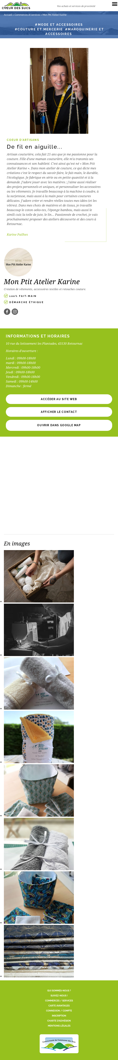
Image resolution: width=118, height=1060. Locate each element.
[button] (59, 412)
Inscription (59, 1015)
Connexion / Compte (59, 1010)
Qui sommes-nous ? (59, 990)
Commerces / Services (59, 1000)
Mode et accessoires (60, 24)
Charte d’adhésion (59, 1020)
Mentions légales (59, 1025)
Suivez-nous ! (59, 995)
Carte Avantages (59, 1005)
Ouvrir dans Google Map (59, 425)
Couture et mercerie (40, 29)
